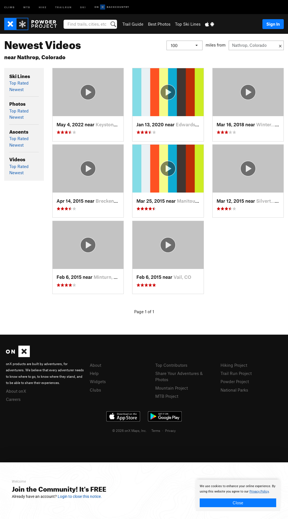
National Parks (234, 389)
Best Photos (159, 23)
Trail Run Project (236, 373)
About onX (16, 391)
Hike (43, 7)
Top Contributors (171, 365)
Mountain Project (171, 387)
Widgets (98, 381)
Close (238, 502)
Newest (16, 89)
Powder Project (234, 381)
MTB (26, 7)
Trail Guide (132, 23)
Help (94, 373)
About (95, 365)
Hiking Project (233, 365)
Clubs (95, 389)
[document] (238, 495)
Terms (155, 430)
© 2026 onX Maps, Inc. (129, 430)
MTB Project (166, 396)
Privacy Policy (259, 491)
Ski (83, 7)
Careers (13, 399)
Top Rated (19, 82)
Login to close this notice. (80, 496)
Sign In (273, 23)
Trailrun (63, 7)
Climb (9, 7)
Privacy (170, 430)
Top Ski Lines (188, 23)
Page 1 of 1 (144, 311)
